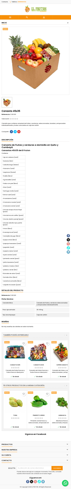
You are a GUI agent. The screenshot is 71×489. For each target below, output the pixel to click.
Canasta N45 (38, 365)
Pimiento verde (39, 415)
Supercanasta (62, 365)
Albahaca (62, 415)
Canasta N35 (15, 365)
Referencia (6, 114)
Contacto (5, 2)
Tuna (15, 415)
